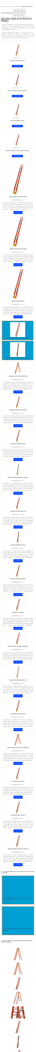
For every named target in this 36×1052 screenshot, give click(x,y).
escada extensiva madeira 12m (19, 12)
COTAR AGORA (17, 66)
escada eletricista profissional (19, 10)
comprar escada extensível (18, 15)
